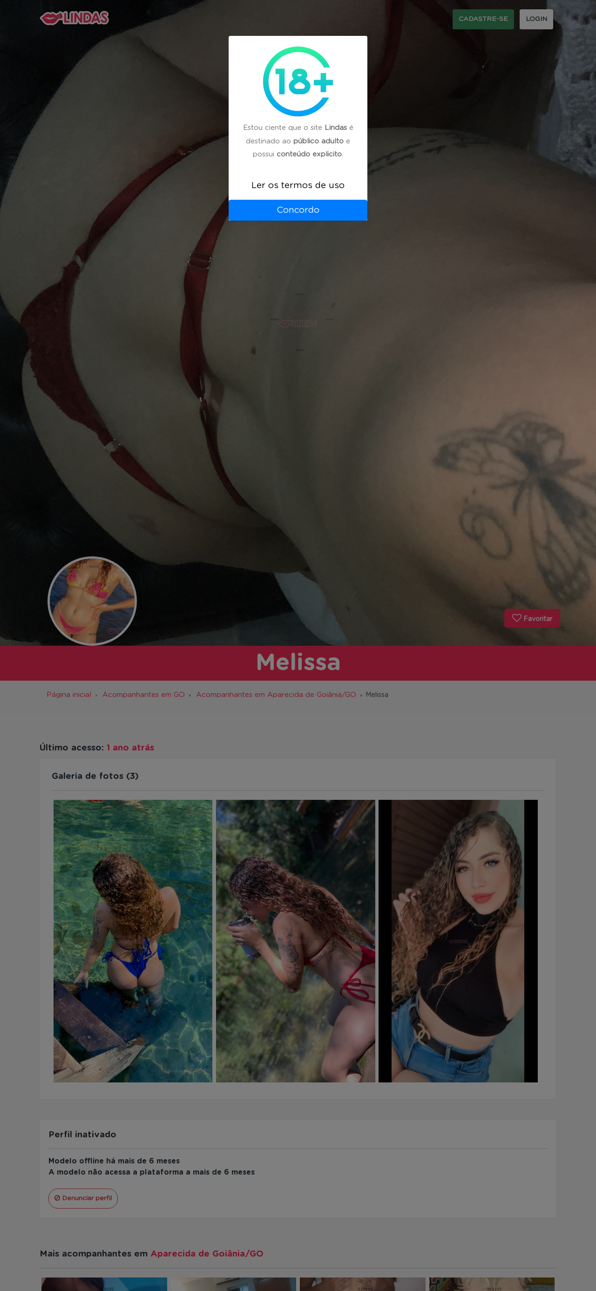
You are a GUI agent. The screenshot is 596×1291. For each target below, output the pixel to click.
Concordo (298, 210)
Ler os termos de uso (298, 185)
